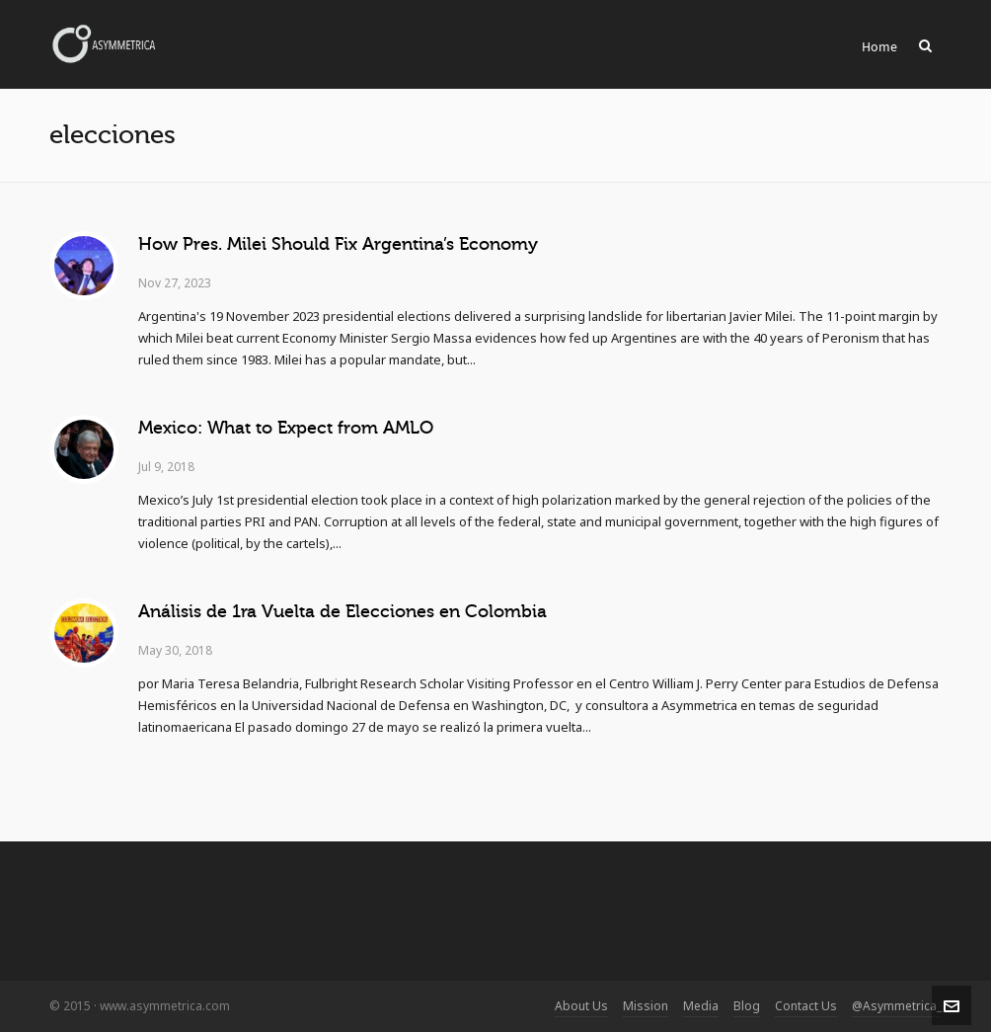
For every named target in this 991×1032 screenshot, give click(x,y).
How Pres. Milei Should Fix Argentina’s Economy (338, 244)
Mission (645, 1005)
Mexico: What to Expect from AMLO (285, 427)
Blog (746, 1005)
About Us (581, 1005)
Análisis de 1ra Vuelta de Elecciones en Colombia (342, 611)
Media (701, 1005)
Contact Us (806, 1005)
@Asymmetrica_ (897, 1005)
